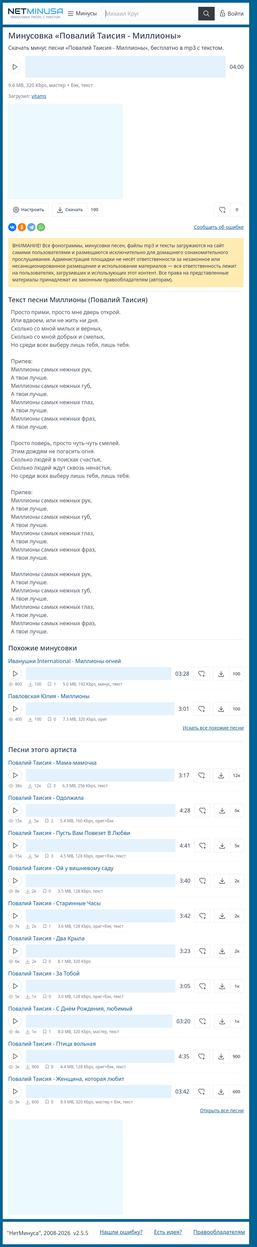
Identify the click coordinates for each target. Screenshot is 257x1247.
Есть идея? (168, 1232)
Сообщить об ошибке (219, 227)
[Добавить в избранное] (229, 209)
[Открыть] (228, 673)
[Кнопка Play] (14, 66)
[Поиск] (149, 13)
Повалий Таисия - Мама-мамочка (52, 762)
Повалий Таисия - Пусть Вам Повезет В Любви (69, 833)
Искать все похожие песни (213, 728)
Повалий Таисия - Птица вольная (52, 1043)
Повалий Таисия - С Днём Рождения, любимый (70, 1008)
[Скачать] (77, 209)
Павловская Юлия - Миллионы (48, 696)
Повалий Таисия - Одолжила (46, 797)
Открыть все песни (222, 1110)
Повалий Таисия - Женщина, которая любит (66, 1078)
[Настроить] (28, 209)
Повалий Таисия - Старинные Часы (54, 903)
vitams (38, 96)
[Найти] (206, 13)
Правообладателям (219, 1232)
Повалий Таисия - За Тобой (44, 973)
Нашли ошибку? (121, 1232)
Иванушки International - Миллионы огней (64, 661)
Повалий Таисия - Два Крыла (46, 938)
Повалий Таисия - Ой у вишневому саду (60, 868)
